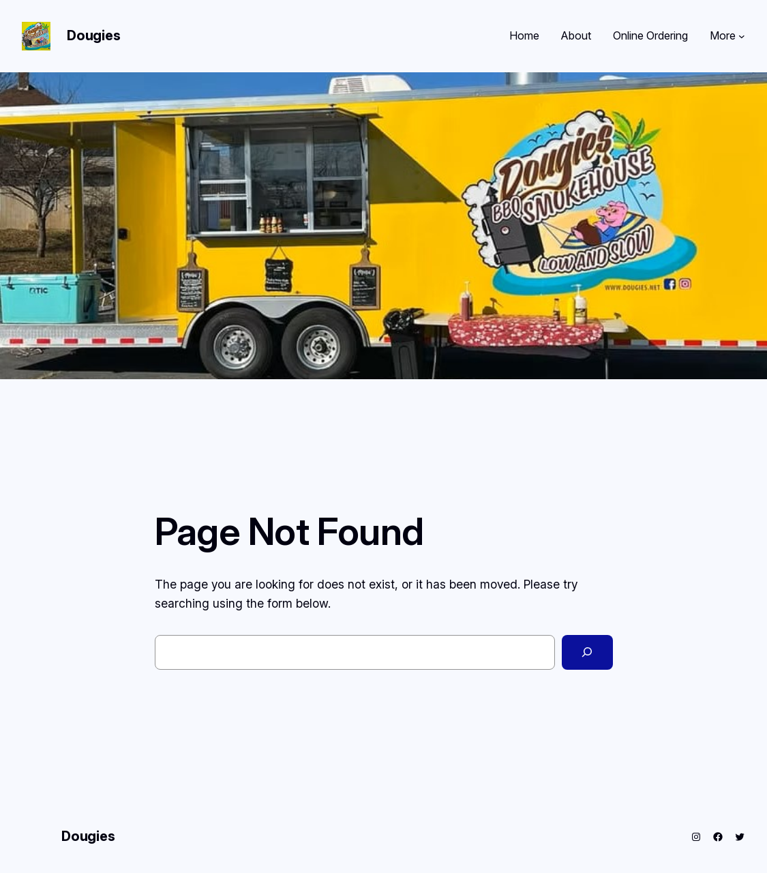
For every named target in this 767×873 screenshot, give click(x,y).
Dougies (94, 35)
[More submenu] (741, 36)
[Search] (587, 652)
